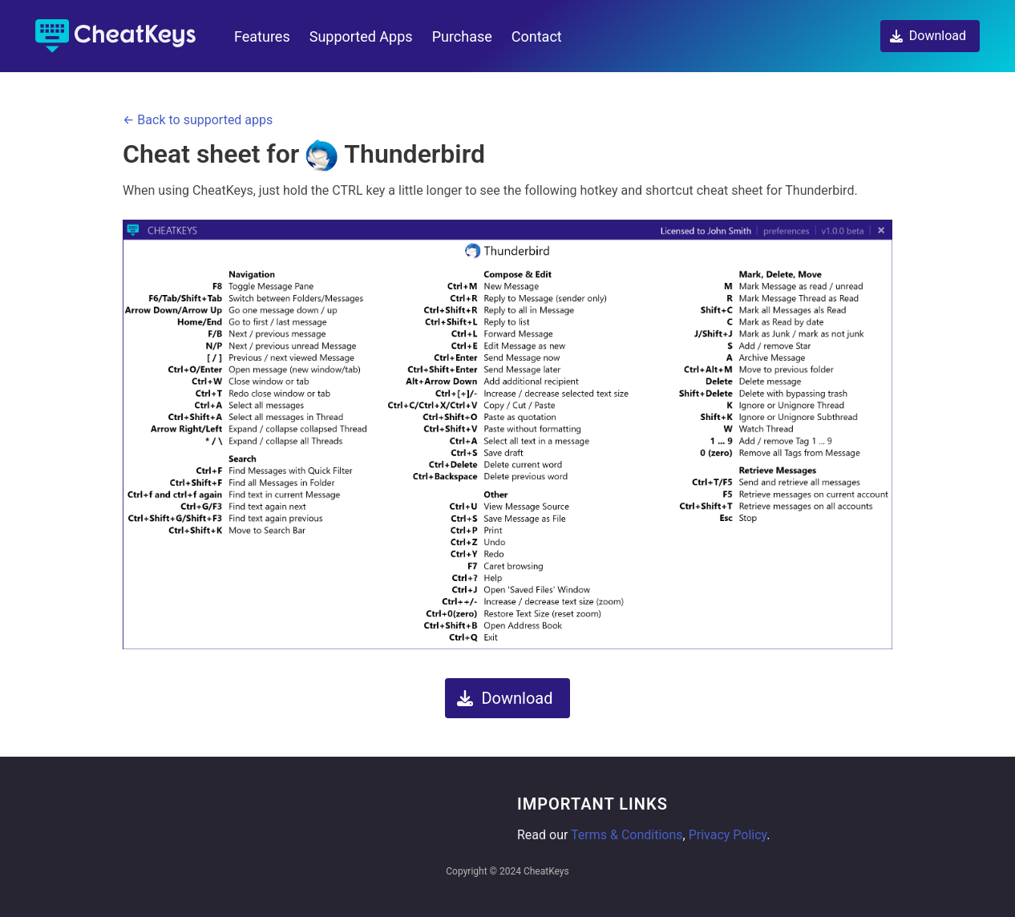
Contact (537, 36)
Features (262, 36)
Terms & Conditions (627, 834)
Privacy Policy (728, 834)
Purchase (462, 36)
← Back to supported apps (198, 119)
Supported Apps (361, 36)
